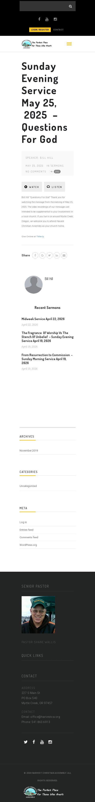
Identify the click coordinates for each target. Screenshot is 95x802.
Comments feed (29, 537)
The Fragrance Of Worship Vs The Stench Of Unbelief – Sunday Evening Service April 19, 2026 (48, 337)
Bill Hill (46, 157)
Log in (23, 522)
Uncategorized (28, 486)
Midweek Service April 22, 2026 (43, 319)
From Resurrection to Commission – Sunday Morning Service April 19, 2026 (47, 359)
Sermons (57, 165)
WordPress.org (28, 544)
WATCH (31, 187)
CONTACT (58, 30)
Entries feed (26, 529)
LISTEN (54, 187)
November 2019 (29, 450)
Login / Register (40, 30)
